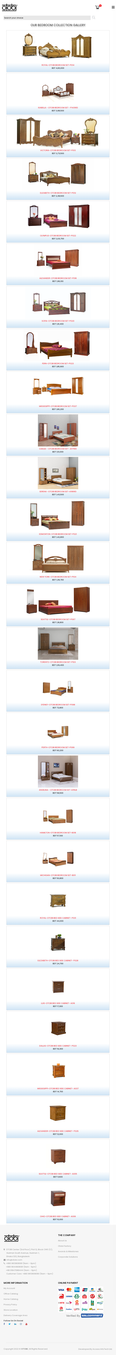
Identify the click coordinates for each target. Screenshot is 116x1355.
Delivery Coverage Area (15, 1315)
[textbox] (47, 18)
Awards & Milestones (68, 1251)
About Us (62, 1240)
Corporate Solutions (68, 1256)
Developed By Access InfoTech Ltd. (95, 1349)
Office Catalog (11, 1293)
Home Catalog (11, 1299)
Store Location (11, 1310)
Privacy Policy (10, 1304)
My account (9, 1288)
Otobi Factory (64, 1246)
